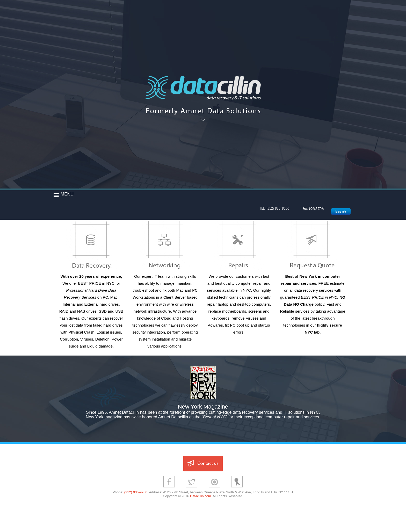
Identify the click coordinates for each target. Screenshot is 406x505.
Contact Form (312, 245)
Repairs (239, 245)
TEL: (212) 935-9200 (274, 208)
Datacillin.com (200, 496)
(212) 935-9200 (135, 492)
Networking (165, 245)
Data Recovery (91, 245)
